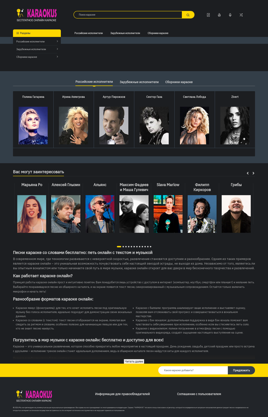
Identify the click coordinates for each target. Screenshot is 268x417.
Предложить (241, 370)
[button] (119, 246)
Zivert (234, 97)
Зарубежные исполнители (31, 49)
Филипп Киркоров (202, 187)
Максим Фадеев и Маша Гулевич (134, 187)
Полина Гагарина (33, 97)
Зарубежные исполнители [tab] (139, 82)
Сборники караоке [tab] (179, 82)
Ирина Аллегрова (73, 97)
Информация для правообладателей (122, 394)
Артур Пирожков (114, 97)
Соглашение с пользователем (199, 394)
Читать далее (134, 361)
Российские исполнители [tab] (94, 82)
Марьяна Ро (31, 184)
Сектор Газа (154, 97)
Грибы (236, 184)
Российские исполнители (30, 41)
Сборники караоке (26, 56)
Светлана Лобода (194, 97)
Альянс (99, 184)
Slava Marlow (168, 184)
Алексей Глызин (66, 184)
